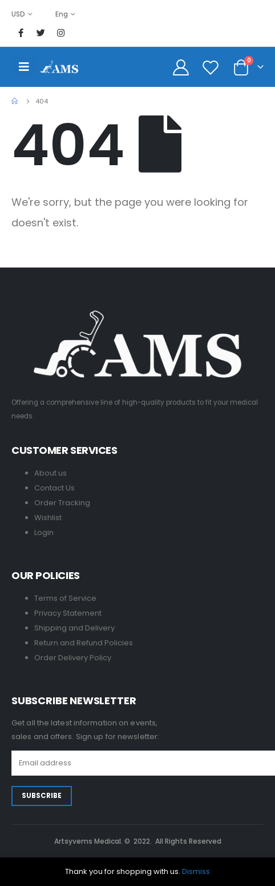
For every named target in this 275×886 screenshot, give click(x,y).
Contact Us (54, 487)
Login (44, 532)
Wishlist (48, 517)
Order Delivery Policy (72, 657)
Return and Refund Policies (83, 642)
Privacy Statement (68, 613)
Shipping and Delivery (74, 627)
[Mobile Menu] (24, 67)
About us (50, 473)
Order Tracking (62, 502)
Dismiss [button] (196, 871)
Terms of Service (65, 598)
